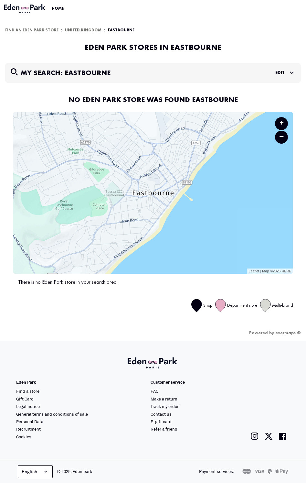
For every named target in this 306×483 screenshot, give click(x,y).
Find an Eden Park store (31, 30)
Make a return (164, 398)
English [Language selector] (35, 471)
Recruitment (28, 429)
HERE (286, 271)
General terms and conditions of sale (52, 414)
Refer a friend (164, 429)
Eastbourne (121, 30)
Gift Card (25, 398)
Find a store (27, 391)
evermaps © (288, 333)
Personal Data (29, 421)
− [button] (281, 137)
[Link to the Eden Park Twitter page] (268, 436)
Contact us (161, 414)
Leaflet (253, 271)
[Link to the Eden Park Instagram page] (255, 436)
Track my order (165, 406)
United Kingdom (83, 30)
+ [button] (282, 123)
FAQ (155, 391)
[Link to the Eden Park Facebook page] (283, 436)
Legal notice (28, 406)
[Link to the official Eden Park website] (25, 9)
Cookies (23, 436)
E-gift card (161, 421)
